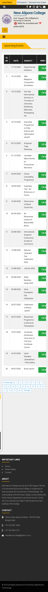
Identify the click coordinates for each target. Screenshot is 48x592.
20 (19, 390)
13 (28, 386)
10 (13, 386)
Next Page (27, 390)
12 (23, 386)
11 (18, 386)
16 (43, 386)
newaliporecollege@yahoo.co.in (18, 535)
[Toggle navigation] (5, 30)
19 (14, 390)
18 (9, 390)
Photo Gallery (10, 469)
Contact (8, 472)
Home (7, 466)
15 (38, 386)
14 (33, 386)
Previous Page (8, 382)
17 (4, 390)
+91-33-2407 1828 (12, 525)
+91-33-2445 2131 (12, 530)
